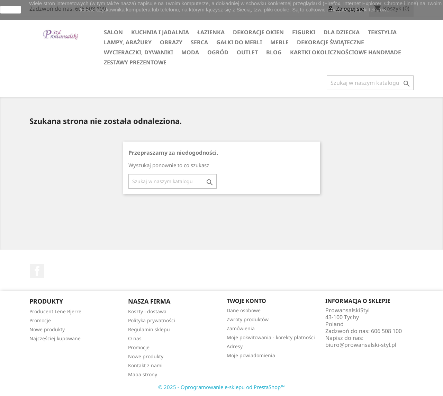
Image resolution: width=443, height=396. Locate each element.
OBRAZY (171, 42)
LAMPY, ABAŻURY (128, 42)
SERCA (199, 42)
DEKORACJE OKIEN (258, 32)
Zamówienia (241, 328)
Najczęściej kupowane (55, 338)
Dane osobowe (244, 310)
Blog (274, 52)
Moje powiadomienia (251, 355)
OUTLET (247, 52)
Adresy (235, 346)
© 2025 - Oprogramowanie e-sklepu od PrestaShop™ (221, 387)
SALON (113, 32)
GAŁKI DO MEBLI (239, 42)
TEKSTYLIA (382, 32)
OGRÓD (217, 52)
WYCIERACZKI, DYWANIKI (138, 52)
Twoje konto (246, 301)
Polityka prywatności (151, 320)
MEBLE (279, 42)
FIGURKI (303, 32)
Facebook (37, 271)
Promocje (40, 320)
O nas (135, 338)
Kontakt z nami (145, 365)
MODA (190, 52)
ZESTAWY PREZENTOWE (135, 62)
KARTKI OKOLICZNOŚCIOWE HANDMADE (345, 52)
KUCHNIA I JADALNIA (160, 32)
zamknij (10, 9)
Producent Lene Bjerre (55, 311)
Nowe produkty (47, 329)
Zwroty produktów (248, 319)
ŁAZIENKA (211, 32)
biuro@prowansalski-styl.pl (360, 345)
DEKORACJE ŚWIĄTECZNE (330, 42)
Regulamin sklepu (149, 329)
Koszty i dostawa (147, 311)
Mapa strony (142, 374)
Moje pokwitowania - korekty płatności (271, 337)
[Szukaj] (370, 82)
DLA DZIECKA (342, 32)
